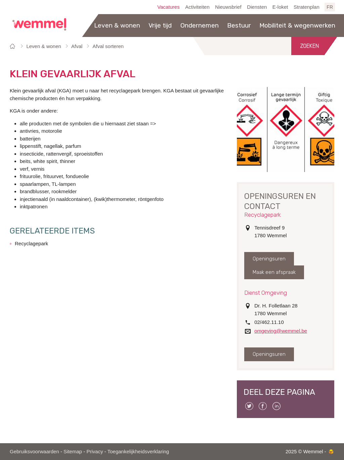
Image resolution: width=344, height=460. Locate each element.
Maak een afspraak (274, 272)
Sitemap (72, 451)
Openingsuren (269, 259)
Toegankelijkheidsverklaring (138, 451)
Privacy (94, 451)
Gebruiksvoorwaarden (34, 451)
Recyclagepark (31, 243)
